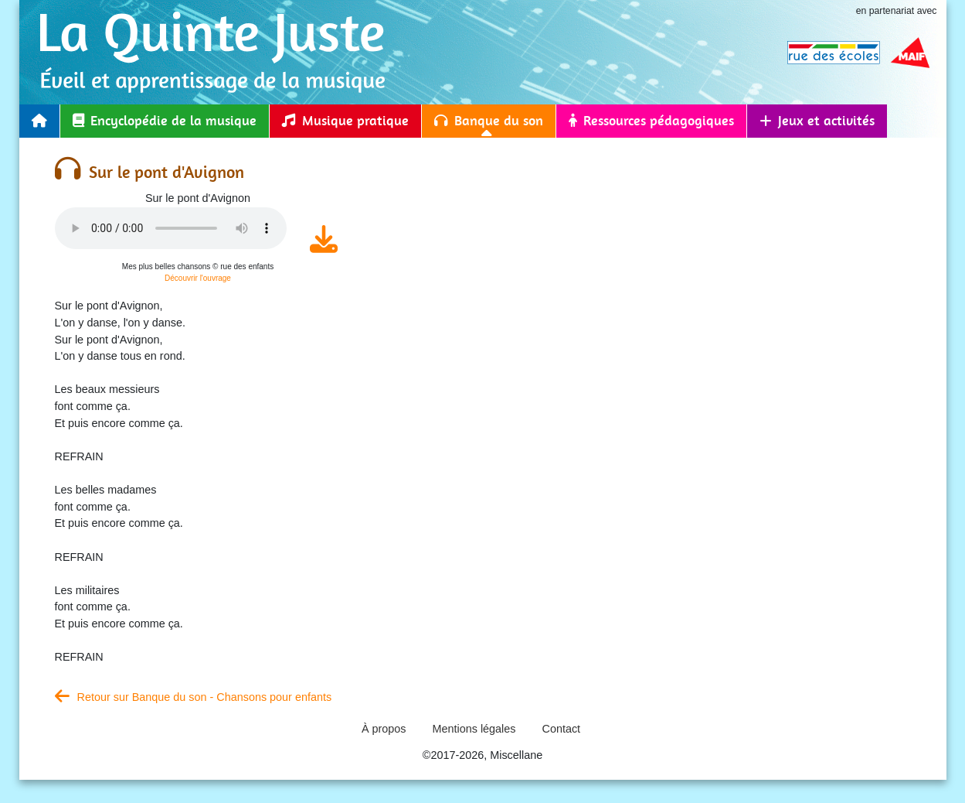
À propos (384, 729)
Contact (561, 729)
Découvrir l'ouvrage (198, 278)
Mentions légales (474, 729)
